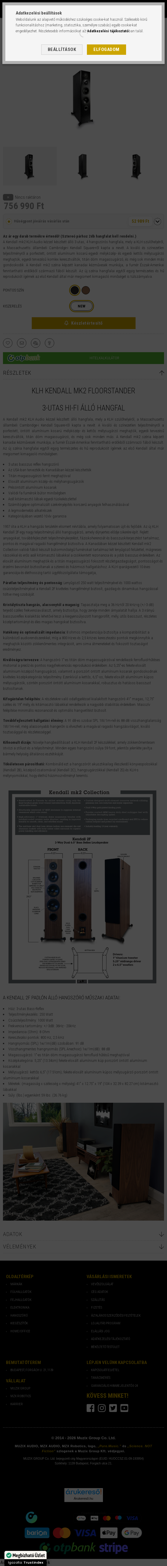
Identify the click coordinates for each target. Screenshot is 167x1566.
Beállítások (62, 49)
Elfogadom (106, 49)
